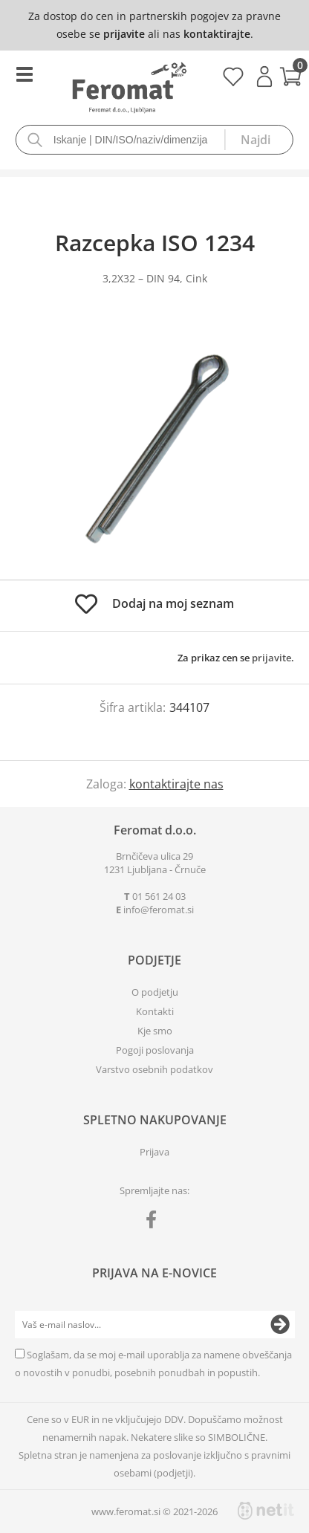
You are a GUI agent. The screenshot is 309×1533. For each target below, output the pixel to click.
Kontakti (155, 1011)
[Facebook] (155, 1222)
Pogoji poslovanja (155, 1050)
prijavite (124, 34)
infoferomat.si (158, 909)
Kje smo (154, 1030)
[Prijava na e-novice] (280, 1325)
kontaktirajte (216, 34)
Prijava (264, 77)
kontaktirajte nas (176, 784)
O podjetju (154, 992)
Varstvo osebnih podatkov (154, 1069)
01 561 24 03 (159, 896)
